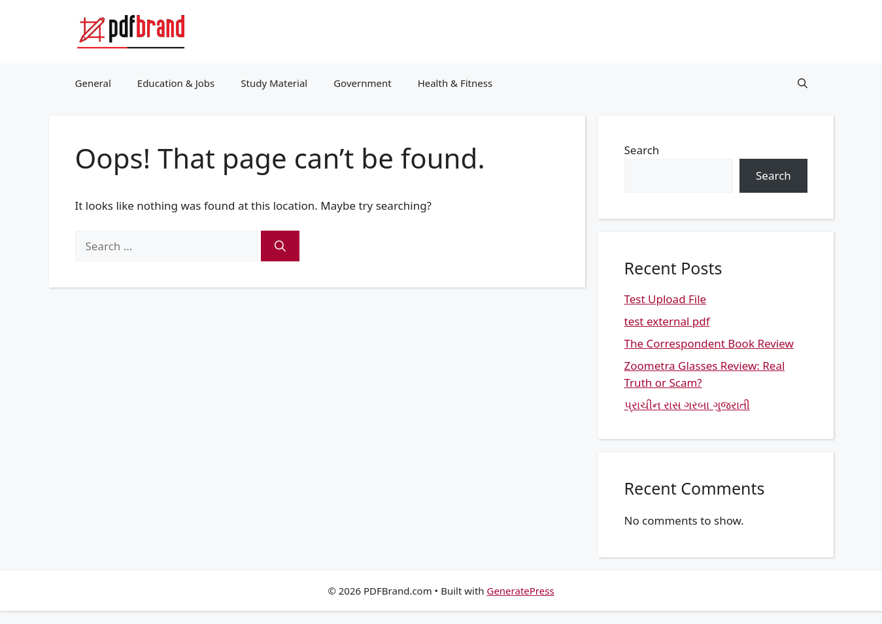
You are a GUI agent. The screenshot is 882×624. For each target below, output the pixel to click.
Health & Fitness (455, 83)
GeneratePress (520, 590)
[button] (803, 83)
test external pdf (667, 321)
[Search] (280, 246)
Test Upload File (665, 298)
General (93, 83)
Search (642, 149)
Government (362, 83)
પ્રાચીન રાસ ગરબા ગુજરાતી (687, 404)
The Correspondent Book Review (709, 343)
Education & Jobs (175, 83)
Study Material (274, 83)
